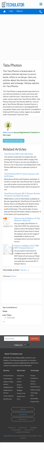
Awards (23, 409)
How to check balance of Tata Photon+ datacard (27, 219)
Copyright (33, 427)
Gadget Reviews (8, 387)
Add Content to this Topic (13, 141)
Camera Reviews (8, 396)
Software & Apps (35, 390)
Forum (19, 378)
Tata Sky (23, 270)
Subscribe (34, 338)
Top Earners (23, 414)
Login (11, 11)
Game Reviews (7, 378)
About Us (11, 427)
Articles (19, 382)
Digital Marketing (10, 436)
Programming (34, 401)
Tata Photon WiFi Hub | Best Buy (18, 154)
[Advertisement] (21, 36)
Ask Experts (20, 375)
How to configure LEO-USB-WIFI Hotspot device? (26, 246)
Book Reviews (7, 399)
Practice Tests (21, 393)
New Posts (23, 419)
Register (19, 11)
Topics (13, 276)
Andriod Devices (35, 387)
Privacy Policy (16, 430)
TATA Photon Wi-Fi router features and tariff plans (21, 175)
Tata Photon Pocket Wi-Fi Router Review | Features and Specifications (22, 194)
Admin (9, 318)
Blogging (19, 390)
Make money (8, 132)
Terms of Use (29, 430)
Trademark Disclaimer (22, 432)
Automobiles (34, 398)
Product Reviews (8, 375)
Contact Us (23, 427)
